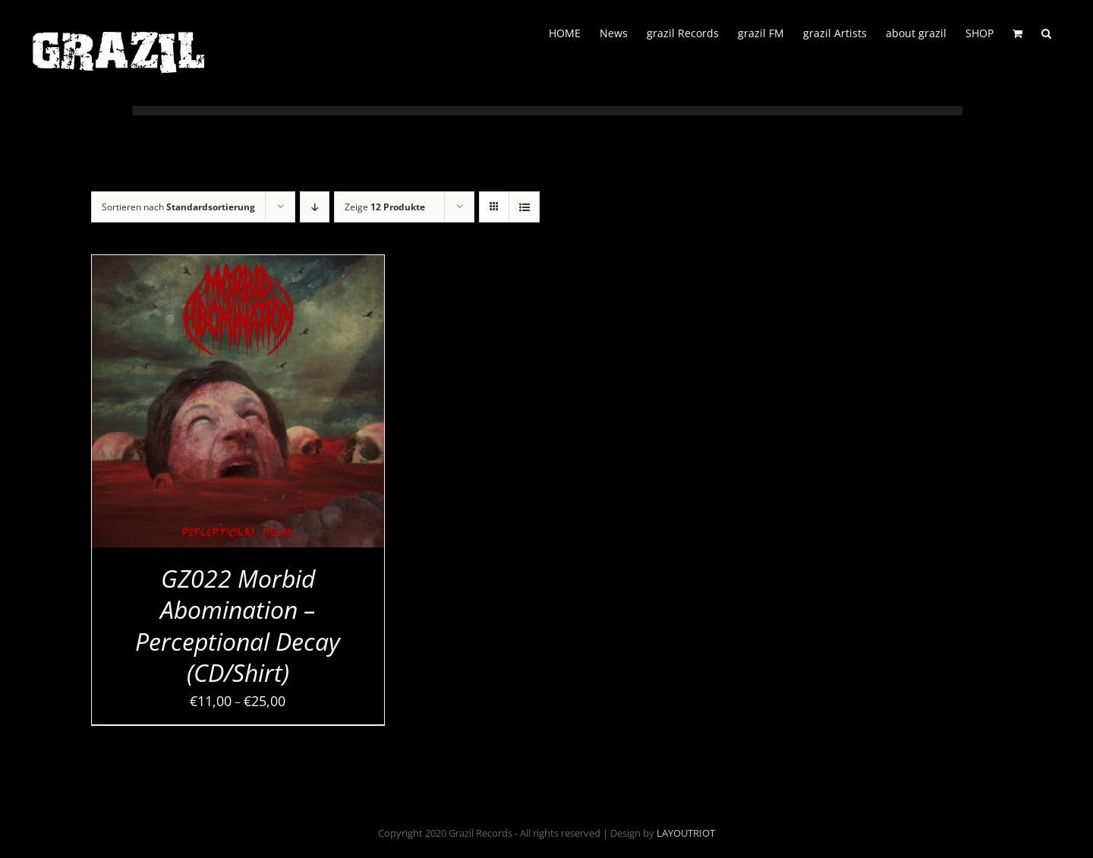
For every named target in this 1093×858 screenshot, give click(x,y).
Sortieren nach (178, 206)
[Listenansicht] (524, 207)
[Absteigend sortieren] (314, 206)
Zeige (385, 206)
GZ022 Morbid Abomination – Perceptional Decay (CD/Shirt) (237, 625)
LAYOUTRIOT (686, 833)
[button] (1046, 32)
